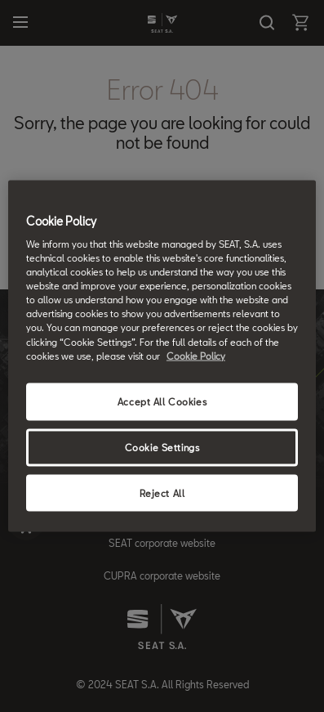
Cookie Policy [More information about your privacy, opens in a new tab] (195, 355)
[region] (162, 356)
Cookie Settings (162, 446)
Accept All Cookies (162, 401)
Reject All (162, 492)
